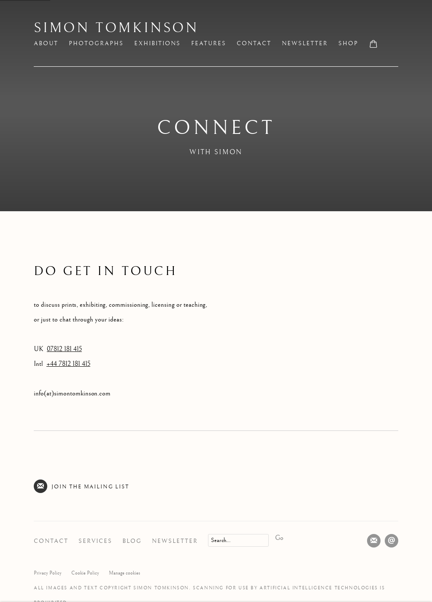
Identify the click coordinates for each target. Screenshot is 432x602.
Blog (132, 541)
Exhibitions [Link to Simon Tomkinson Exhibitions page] (157, 43)
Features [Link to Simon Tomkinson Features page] (208, 43)
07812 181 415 (64, 349)
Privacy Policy (48, 573)
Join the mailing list (81, 486)
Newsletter (175, 541)
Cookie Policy (85, 573)
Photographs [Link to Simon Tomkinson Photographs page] (96, 43)
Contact (51, 541)
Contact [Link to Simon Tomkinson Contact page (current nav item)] (254, 43)
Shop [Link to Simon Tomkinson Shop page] (348, 43)
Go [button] (279, 538)
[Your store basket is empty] (373, 44)
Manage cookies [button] (124, 573)
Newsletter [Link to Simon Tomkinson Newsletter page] (305, 43)
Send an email (391, 541)
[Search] (238, 540)
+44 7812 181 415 (68, 364)
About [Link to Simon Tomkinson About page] (46, 43)
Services (95, 541)
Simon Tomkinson (116, 28)
